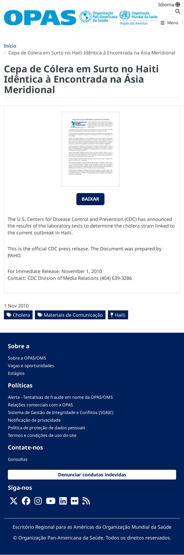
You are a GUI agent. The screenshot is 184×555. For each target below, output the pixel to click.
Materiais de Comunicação (73, 315)
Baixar (90, 199)
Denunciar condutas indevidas (92, 474)
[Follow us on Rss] (86, 502)
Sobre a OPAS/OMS (27, 358)
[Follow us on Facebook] (26, 502)
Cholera (21, 315)
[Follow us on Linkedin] (63, 502)
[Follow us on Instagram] (38, 502)
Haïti (120, 315)
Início (10, 46)
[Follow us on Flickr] (74, 502)
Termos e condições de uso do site (42, 435)
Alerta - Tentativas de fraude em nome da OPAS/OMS (60, 397)
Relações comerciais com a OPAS (40, 405)
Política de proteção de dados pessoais (46, 428)
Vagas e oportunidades (31, 366)
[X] (13, 502)
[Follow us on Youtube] (50, 502)
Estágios (16, 373)
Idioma (169, 4)
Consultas (18, 459)
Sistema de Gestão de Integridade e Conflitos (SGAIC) (60, 412)
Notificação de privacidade (34, 420)
